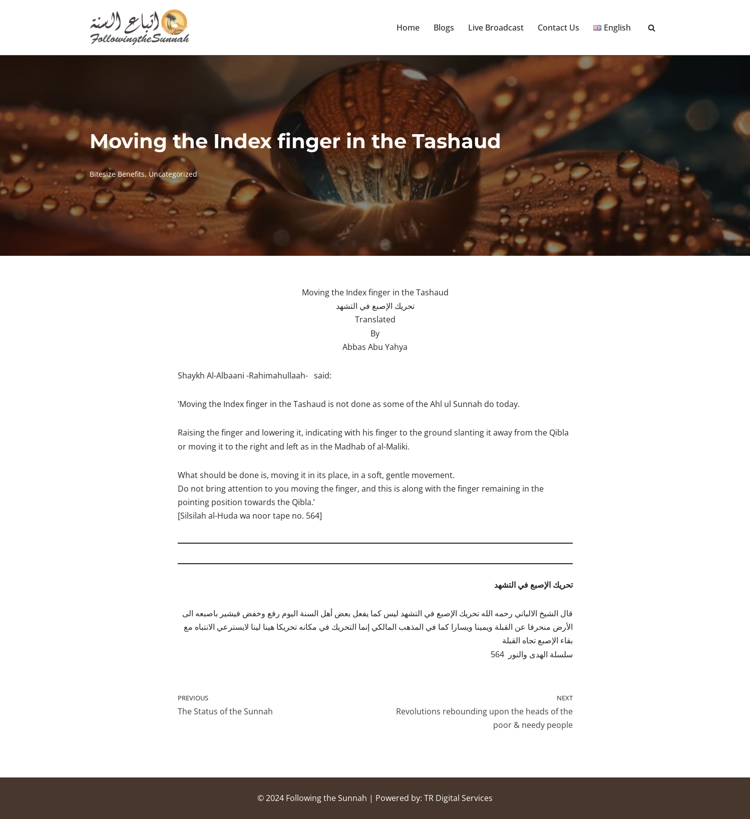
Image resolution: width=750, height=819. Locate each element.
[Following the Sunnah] (140, 27)
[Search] (651, 28)
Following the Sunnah (326, 797)
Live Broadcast (496, 27)
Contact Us (558, 27)
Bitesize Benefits (117, 174)
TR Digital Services (458, 797)
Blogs (444, 27)
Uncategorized (173, 174)
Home (408, 27)
